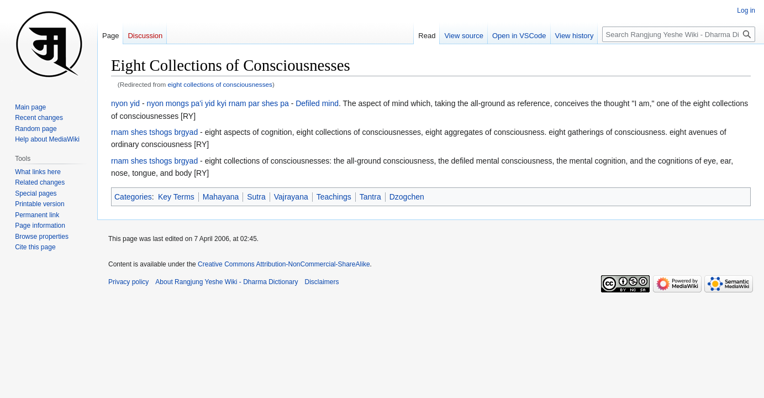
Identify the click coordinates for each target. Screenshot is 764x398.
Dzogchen (406, 196)
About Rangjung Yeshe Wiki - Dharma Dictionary (226, 282)
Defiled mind (317, 103)
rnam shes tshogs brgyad (154, 132)
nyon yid (125, 103)
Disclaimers (322, 282)
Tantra (370, 196)
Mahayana (221, 196)
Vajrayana (291, 196)
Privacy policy (128, 282)
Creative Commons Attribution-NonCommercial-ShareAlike (284, 264)
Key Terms (176, 196)
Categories (133, 196)
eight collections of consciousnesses (220, 84)
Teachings (334, 196)
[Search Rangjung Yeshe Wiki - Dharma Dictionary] (678, 34)
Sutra (256, 196)
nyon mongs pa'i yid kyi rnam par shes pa (218, 103)
